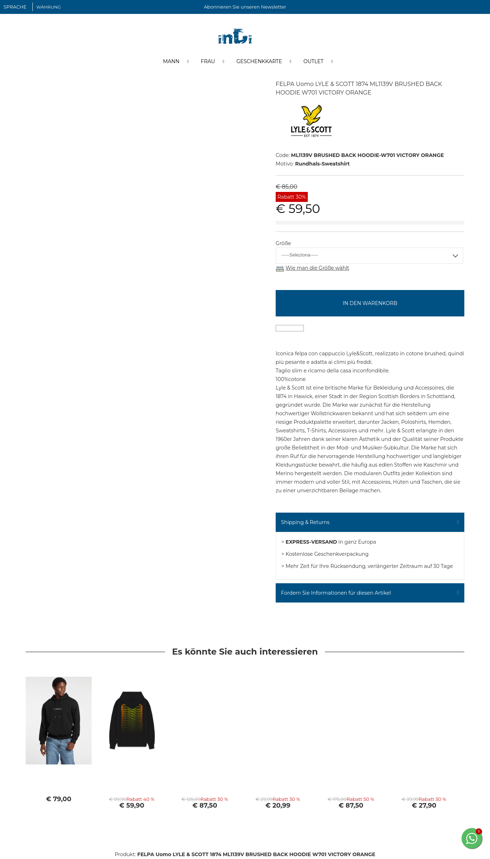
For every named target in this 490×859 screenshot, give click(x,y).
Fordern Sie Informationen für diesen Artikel (336, 593)
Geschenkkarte (259, 62)
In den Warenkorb (370, 303)
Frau (208, 62)
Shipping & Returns (305, 522)
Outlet (313, 62)
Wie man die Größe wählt (317, 268)
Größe (283, 243)
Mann (171, 62)
